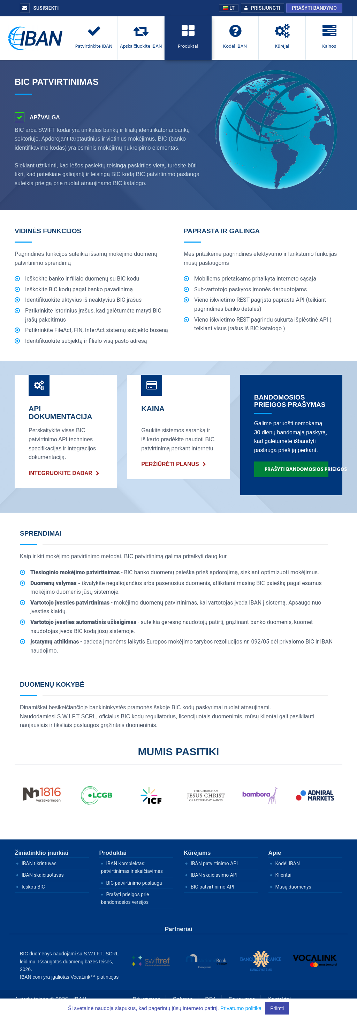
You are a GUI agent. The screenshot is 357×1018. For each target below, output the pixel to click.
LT (229, 8)
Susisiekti (39, 8)
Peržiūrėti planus (170, 464)
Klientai (283, 875)
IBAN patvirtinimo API (214, 863)
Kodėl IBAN (287, 863)
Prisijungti (260, 8)
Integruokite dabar (60, 473)
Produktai (113, 853)
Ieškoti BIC (33, 887)
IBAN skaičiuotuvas (43, 875)
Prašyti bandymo (314, 8)
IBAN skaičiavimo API (214, 875)
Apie (274, 853)
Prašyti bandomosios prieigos (296, 469)
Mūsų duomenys (293, 887)
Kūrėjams (197, 853)
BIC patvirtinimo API (212, 887)
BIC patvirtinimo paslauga (134, 883)
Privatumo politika (240, 1008)
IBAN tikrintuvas (39, 863)
